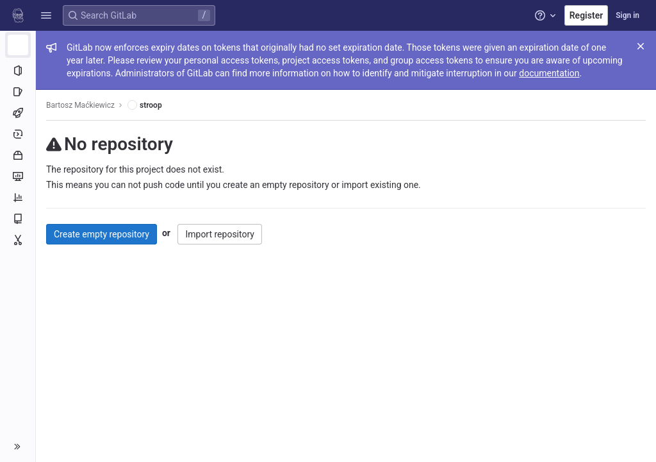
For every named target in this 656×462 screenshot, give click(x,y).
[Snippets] (17, 240)
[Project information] (17, 70)
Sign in (627, 15)
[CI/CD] (17, 113)
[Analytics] (17, 197)
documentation (549, 73)
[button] (46, 15)
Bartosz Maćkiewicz (80, 105)
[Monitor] (17, 176)
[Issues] (17, 91)
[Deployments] (17, 134)
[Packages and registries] (17, 155)
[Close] (640, 46)
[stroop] (18, 45)
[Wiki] (17, 219)
